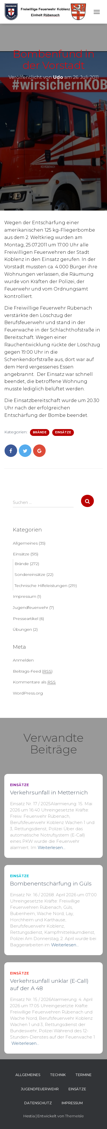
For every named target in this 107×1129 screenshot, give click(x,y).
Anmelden (23, 660)
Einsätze (63, 432)
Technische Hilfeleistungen (41, 585)
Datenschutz (38, 1103)
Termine (83, 1075)
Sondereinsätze (30, 574)
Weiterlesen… (51, 847)
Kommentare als (34, 682)
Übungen (22, 629)
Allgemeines (25, 543)
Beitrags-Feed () (33, 671)
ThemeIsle (74, 1116)
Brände (40, 432)
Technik (58, 1075)
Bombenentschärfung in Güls (51, 883)
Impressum (24, 596)
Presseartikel (25, 618)
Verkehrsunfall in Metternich (49, 792)
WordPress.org (28, 693)
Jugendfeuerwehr (30, 607)
